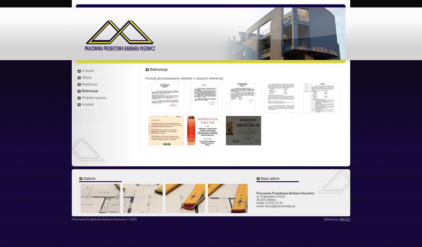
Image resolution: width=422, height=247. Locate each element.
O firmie (88, 70)
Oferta (86, 77)
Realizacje (89, 84)
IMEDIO (345, 219)
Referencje (90, 91)
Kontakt (88, 104)
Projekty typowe (94, 97)
